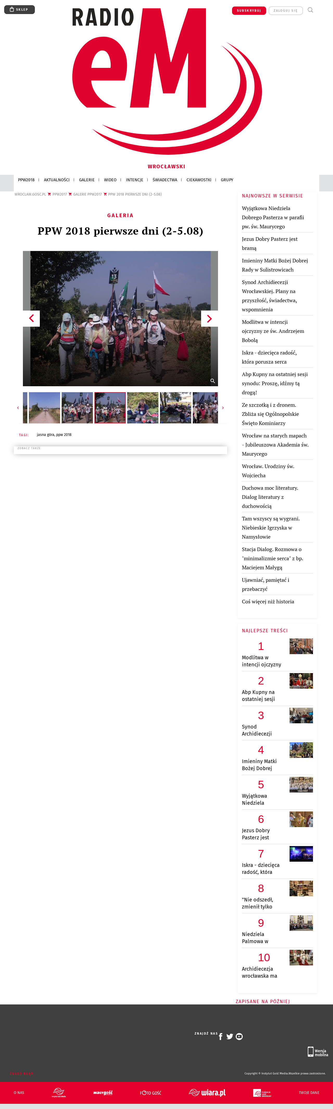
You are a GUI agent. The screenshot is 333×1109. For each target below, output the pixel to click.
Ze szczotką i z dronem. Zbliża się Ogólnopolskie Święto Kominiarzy (270, 414)
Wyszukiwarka (310, 10)
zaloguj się (286, 10)
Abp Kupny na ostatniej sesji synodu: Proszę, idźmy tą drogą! (275, 383)
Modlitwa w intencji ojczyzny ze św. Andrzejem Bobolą (273, 331)
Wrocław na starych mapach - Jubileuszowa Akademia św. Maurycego (275, 444)
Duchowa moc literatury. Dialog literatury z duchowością (270, 497)
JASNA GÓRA (45, 435)
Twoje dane (309, 1092)
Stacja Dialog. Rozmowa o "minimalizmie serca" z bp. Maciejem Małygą (272, 558)
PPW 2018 (64, 435)
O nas (19, 1092)
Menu (320, 10)
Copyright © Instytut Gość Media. (267, 1073)
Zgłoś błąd (22, 1073)
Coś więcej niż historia (268, 601)
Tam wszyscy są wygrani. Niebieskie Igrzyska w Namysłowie (271, 527)
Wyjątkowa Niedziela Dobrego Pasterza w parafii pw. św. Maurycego (273, 217)
